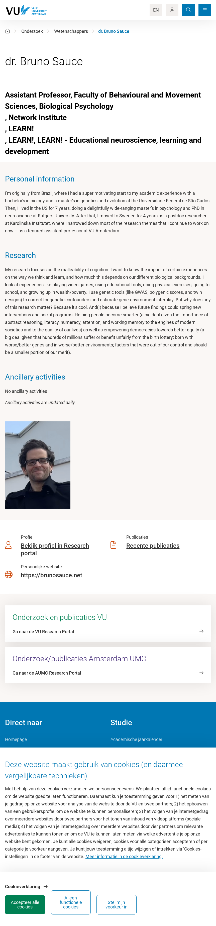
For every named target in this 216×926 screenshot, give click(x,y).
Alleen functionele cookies (154, 902)
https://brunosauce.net (51, 575)
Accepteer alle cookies (116, 902)
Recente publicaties (152, 545)
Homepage (16, 739)
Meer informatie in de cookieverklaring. (124, 864)
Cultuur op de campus (26, 750)
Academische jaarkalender (136, 739)
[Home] (7, 31)
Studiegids (121, 750)
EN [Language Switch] (156, 10)
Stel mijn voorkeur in (191, 902)
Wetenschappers (71, 31)
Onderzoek (32, 31)
